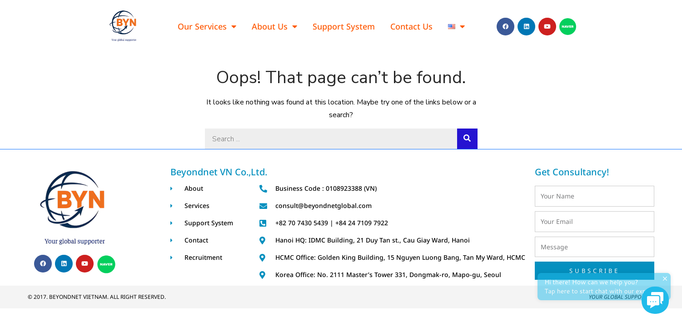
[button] (655, 300)
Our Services (207, 26)
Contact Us (411, 26)
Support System (344, 26)
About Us (274, 26)
